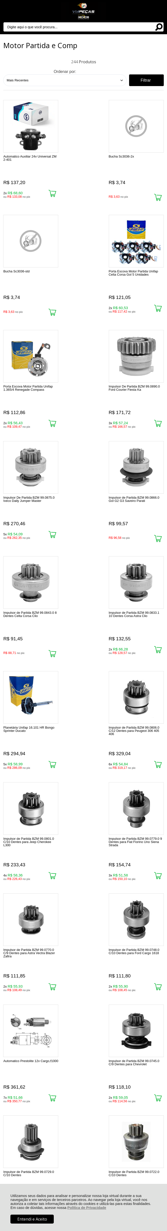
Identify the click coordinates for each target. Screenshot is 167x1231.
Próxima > (108, 937)
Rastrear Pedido (32, 1049)
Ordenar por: (65, 71)
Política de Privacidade (86, 1208)
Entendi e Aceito (32, 1219)
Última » (134, 937)
